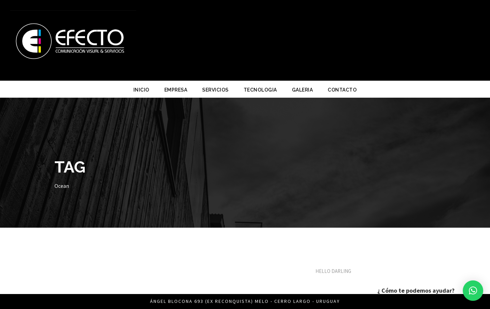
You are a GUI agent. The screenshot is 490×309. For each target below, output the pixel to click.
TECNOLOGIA (260, 90)
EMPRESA (175, 90)
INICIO (141, 90)
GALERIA (302, 90)
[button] (473, 290)
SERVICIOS (215, 90)
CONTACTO (342, 90)
